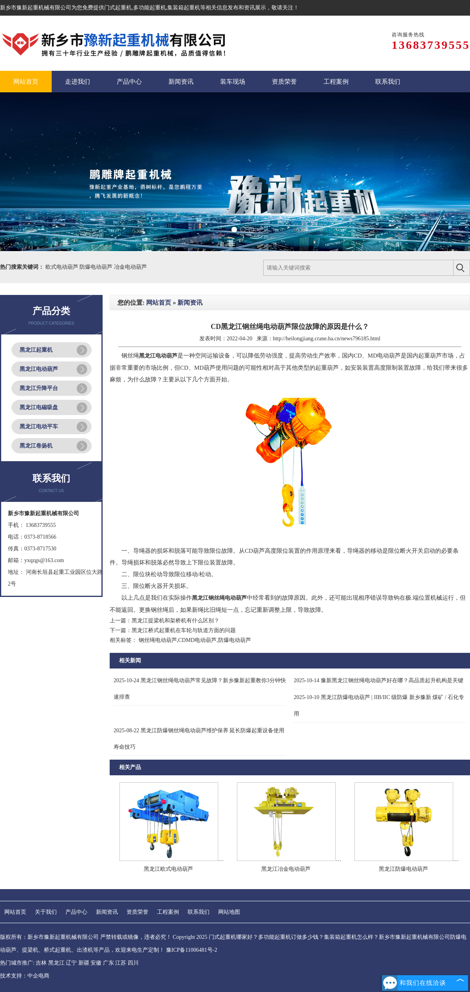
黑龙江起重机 (36, 350)
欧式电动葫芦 (62, 267)
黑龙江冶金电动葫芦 (286, 869)
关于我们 (46, 912)
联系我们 (199, 912)
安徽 (95, 963)
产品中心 (76, 912)
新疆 (83, 963)
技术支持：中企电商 (24, 976)
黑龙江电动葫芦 (39, 369)
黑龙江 (56, 963)
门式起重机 (118, 8)
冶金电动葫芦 (130, 267)
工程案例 (168, 912)
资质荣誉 (137, 912)
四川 (133, 963)
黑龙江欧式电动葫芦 (168, 869)
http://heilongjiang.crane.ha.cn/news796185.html (327, 338)
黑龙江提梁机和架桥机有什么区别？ (175, 621)
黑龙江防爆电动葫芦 (403, 869)
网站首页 (158, 302)
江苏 (120, 963)
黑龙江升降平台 (39, 388)
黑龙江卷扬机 (36, 446)
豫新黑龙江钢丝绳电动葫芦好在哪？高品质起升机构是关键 (378, 680)
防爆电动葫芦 (97, 267)
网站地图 (229, 912)
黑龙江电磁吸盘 (39, 407)
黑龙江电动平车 (39, 427)
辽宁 (71, 963)
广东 (108, 963)
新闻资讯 (189, 302)
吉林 (41, 963)
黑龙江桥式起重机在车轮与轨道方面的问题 (184, 630)
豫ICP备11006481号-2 (191, 950)
